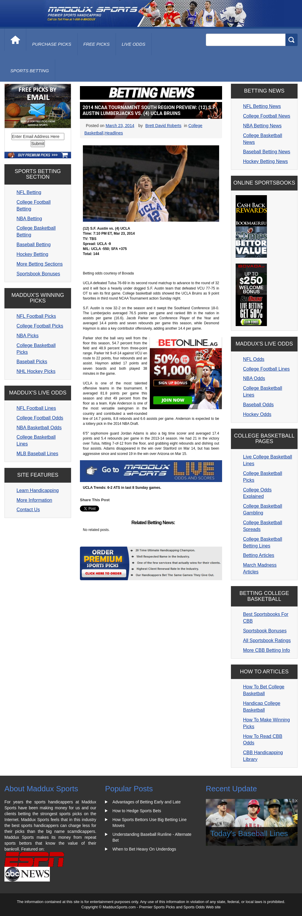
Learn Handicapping (38, 490)
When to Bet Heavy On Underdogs (144, 849)
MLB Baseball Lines (37, 453)
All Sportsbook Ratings (267, 640)
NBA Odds (254, 378)
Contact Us (28, 509)
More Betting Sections (40, 264)
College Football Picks (40, 325)
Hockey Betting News (265, 161)
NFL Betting (29, 192)
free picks (96, 44)
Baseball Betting (34, 244)
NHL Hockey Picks (36, 371)
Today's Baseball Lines (249, 833)
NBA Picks (28, 335)
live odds (133, 44)
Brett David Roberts (163, 125)
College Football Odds (40, 417)
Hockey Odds (257, 414)
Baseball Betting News (266, 151)
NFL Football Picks (36, 316)
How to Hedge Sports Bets (136, 810)
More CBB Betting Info (266, 650)
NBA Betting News (262, 125)
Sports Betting (29, 70)
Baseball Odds (258, 404)
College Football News (266, 116)
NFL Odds (253, 359)
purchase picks (51, 44)
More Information (34, 500)
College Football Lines (266, 368)
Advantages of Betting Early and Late (146, 802)
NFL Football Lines (36, 408)
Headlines (113, 133)
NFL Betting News (262, 106)
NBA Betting (29, 218)
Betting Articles (258, 555)
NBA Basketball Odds (39, 427)
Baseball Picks (32, 361)
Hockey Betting (32, 254)
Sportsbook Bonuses (38, 273)
